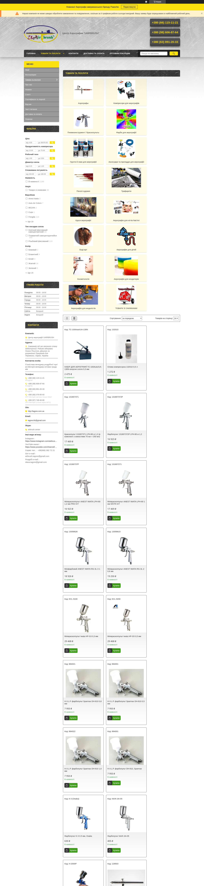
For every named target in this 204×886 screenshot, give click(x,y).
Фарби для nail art (112, 843)
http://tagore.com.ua (36, 411)
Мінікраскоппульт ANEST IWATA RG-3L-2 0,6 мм (120, 449)
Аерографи (30, 840)
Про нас (28, 85)
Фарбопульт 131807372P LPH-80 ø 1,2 (81, 380)
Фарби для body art (113, 840)
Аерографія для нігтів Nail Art (82, 194)
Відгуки (28, 104)
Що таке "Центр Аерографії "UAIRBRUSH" (156, 848)
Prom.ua (114, 879)
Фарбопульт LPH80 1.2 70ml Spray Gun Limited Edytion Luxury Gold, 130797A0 (159, 791)
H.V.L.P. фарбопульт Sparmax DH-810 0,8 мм (121, 516)
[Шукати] (174, 53)
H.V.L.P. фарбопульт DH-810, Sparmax (121, 583)
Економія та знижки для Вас (156, 843)
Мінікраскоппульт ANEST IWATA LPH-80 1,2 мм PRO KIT (121, 381)
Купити (73, 330)
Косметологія (82, 223)
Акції (27, 70)
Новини (28, 90)
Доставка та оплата (94, 53)
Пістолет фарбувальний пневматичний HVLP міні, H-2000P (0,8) (119, 652)
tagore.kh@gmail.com (37, 420)
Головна (31, 53)
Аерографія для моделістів (161, 223)
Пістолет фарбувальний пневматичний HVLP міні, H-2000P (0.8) (79, 722)
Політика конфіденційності (123, 883)
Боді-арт (121, 194)
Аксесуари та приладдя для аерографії (161, 133)
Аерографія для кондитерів (121, 223)
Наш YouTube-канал (153, 852)
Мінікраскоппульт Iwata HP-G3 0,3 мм (161, 448)
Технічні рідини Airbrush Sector (78, 843)
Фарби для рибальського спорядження (121, 847)
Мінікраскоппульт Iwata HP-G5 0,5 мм (81, 515)
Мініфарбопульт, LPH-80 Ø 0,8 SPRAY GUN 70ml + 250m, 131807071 (81, 790)
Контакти (73, 53)
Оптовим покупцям (120, 53)
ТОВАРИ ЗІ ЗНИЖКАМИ (82, 252)
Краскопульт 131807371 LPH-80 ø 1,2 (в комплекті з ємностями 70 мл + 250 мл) (161, 313)
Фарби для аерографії (82, 132)
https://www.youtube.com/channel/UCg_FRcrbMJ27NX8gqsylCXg (41, 447)
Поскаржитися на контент (103, 883)
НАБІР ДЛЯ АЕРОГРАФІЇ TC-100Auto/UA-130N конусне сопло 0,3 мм (80, 313)
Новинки (28, 119)
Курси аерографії (161, 164)
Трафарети (122, 164)
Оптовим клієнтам (152, 855)
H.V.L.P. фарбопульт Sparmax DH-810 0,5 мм (161, 516)
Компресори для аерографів (121, 103)
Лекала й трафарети (34, 855)
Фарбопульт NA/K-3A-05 (75, 650)
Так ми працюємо (152, 840)
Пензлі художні (81, 164)
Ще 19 (30, 222)
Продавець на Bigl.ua (102, 881)
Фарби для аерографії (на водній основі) (82, 840)
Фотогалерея (30, 75)
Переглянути (129, 7)
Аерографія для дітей (161, 194)
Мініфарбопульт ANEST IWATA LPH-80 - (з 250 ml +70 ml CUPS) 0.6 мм (160, 721)
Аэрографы (81, 103)
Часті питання (31, 109)
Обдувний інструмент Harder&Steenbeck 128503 (156, 651)
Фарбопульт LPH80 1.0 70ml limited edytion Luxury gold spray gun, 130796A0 (120, 791)
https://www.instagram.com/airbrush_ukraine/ (41, 441)
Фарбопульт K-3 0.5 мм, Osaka (158, 583)
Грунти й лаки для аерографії (121, 132)
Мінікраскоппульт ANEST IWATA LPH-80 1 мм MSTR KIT (161, 381)
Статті (27, 95)
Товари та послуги (50, 53)
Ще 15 (30, 273)
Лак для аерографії (73, 847)
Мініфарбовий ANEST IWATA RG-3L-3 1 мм (81, 449)
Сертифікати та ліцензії (35, 99)
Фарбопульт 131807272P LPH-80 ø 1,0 (121, 720)
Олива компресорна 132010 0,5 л (119, 311)
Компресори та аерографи (36, 843)
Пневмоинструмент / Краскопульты (161, 103)
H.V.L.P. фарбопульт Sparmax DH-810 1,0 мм (81, 584)
